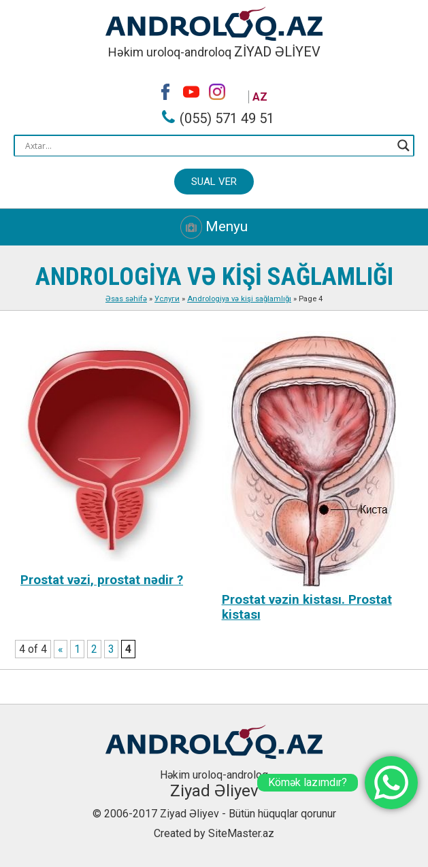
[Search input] (208, 145)
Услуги (167, 298)
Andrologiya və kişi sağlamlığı (239, 298)
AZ (259, 96)
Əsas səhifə (126, 298)
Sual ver (214, 181)
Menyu (214, 227)
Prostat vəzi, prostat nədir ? (101, 580)
